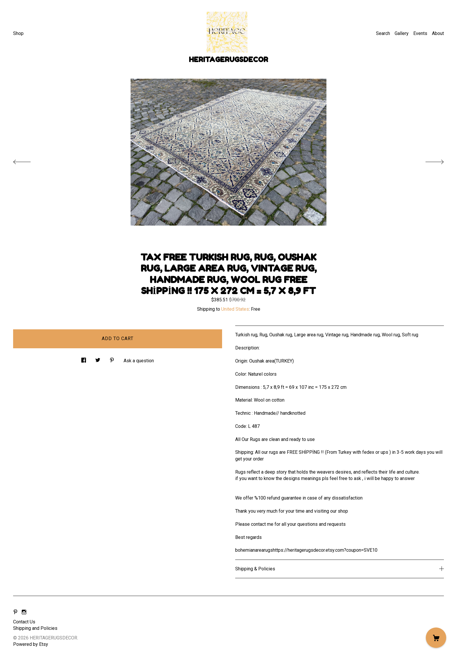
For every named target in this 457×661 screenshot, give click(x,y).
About (438, 33)
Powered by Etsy (30, 644)
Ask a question (139, 360)
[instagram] (24, 612)
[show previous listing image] (27, 160)
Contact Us (24, 622)
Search (383, 33)
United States (235, 309)
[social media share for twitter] (97, 358)
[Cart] (436, 637)
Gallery (402, 33)
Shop (18, 33)
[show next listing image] (429, 160)
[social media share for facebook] (83, 358)
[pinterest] (15, 612)
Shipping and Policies (35, 628)
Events (420, 33)
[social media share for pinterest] (112, 358)
